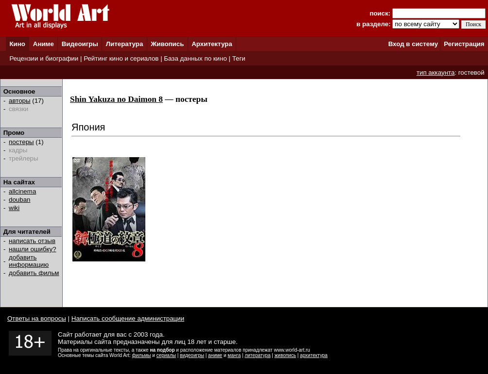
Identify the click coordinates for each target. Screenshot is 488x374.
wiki (14, 207)
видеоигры (192, 355)
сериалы (166, 355)
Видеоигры (80, 44)
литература (257, 355)
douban (19, 199)
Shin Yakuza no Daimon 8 (116, 99)
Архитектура (212, 44)
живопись (285, 355)
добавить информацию (29, 261)
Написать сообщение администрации (127, 318)
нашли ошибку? (32, 249)
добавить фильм (34, 272)
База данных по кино (195, 58)
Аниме (43, 44)
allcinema (22, 191)
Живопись (167, 44)
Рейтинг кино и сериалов (121, 58)
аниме (215, 355)
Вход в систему (413, 44)
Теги (238, 58)
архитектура (314, 355)
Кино (17, 44)
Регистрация (464, 44)
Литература (124, 44)
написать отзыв (32, 240)
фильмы (141, 355)
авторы (20, 100)
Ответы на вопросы (36, 318)
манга (234, 355)
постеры (21, 142)
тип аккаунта (436, 72)
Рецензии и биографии (43, 58)
